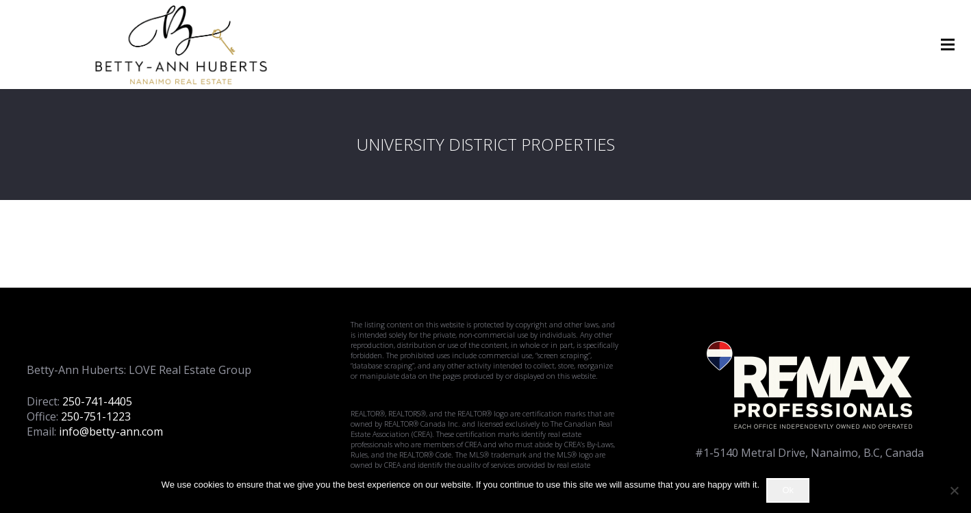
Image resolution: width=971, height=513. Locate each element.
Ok (788, 490)
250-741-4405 (97, 401)
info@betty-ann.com (111, 431)
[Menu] (947, 44)
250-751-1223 (96, 416)
